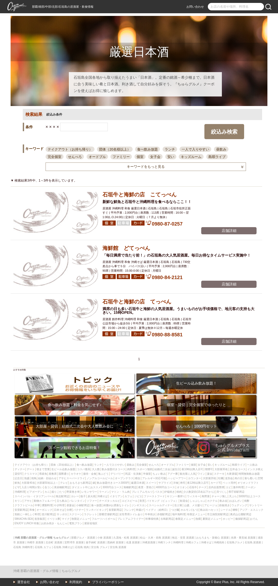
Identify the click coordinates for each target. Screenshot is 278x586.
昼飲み (221, 149)
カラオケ (76, 473)
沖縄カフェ (192, 542)
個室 (140, 157)
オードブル (97, 157)
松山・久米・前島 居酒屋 (155, 537)
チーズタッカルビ (109, 500)
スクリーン (75, 514)
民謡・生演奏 (133, 473)
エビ (228, 487)
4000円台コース (165, 487)
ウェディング (239, 505)
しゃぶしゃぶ (197, 500)
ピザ (17, 487)
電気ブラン (75, 523)
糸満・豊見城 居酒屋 (243, 537)
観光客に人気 (188, 473)
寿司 (182, 482)
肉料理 (131, 469)
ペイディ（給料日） (157, 509)
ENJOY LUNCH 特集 (27, 523)
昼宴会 (70, 505)
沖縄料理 (20, 491)
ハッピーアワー (177, 478)
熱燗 (198, 518)
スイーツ (151, 482)
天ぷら (233, 496)
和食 (32, 509)
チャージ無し (219, 496)
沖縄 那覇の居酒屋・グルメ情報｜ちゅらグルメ (47, 571)
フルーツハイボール (103, 518)
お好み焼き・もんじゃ (54, 523)
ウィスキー (193, 496)
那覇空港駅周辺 (108, 514)
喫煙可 (209, 469)
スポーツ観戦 (145, 469)
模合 (137, 478)
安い (170, 157)
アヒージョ (210, 505)
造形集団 (39, 518)
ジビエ (138, 496)
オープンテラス (124, 478)
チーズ (203, 487)
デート (31, 469)
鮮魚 (17, 482)
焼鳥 (34, 478)
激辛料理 (238, 487)
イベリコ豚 (53, 518)
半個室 (147, 473)
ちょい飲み (159, 473)
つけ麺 (175, 509)
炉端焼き (169, 491)
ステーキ (219, 473)
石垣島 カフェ (43, 547)
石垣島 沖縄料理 (23, 547)
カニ (47, 491)
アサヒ (28, 500)
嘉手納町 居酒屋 (95, 542)
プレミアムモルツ (142, 491)
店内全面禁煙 (216, 487)
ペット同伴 (229, 482)
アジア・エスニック (251, 509)
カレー (75, 496)
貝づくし (221, 491)
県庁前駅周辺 (236, 491)
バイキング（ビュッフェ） (162, 500)
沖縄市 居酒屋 (35, 542)
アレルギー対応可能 (154, 478)
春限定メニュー (184, 518)
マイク (66, 518)
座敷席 (53, 473)
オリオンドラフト (248, 482)
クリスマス (30, 473)
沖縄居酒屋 (148, 542)
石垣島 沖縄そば (63, 547)
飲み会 (223, 500)
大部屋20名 (209, 478)
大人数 (96, 469)
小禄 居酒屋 (104, 537)
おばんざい (235, 500)
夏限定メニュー (212, 518)
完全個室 (54, 157)
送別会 (229, 478)
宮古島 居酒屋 (118, 547)
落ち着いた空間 (253, 478)
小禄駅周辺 (82, 505)
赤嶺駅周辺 (163, 514)
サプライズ (165, 482)
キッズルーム (191, 157)
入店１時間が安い (32, 487)
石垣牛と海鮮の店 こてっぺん (139, 194)
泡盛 (26, 478)
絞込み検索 (224, 132)
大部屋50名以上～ (47, 482)
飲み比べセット (209, 509)
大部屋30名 (221, 469)
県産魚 (43, 473)
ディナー (20, 469)
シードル (225, 509)
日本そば (59, 509)
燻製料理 (47, 505)
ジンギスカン (139, 505)
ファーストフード (154, 496)
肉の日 (239, 478)
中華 (37, 505)
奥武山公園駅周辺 (240, 514)
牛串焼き (150, 514)
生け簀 (178, 505)
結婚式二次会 (162, 469)
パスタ (158, 491)
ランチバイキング (96, 509)
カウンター (194, 478)
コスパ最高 (83, 469)
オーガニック (44, 509)
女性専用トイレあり (131, 514)
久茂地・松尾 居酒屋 (125, 537)
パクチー (78, 509)
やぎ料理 (59, 505)
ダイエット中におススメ (86, 487)
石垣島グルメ (235, 542)
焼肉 (179, 491)
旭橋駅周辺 (130, 487)
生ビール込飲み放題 (63, 469)
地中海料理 (178, 514)
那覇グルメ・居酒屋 (83, 537)
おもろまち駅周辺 (80, 482)
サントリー (255, 505)
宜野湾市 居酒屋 (74, 542)
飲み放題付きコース (113, 469)
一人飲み (252, 464)
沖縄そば (102, 496)
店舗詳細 (229, 230)
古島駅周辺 (167, 518)
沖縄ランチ (164, 542)
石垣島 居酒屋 (253, 542)
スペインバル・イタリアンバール (34, 496)
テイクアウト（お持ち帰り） (70, 149)
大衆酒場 (231, 473)
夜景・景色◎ (146, 487)
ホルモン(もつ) (189, 509)
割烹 (142, 500)
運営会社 (23, 582)
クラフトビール (24, 505)
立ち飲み (62, 500)
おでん (254, 518)
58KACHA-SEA (24, 518)
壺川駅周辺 (48, 514)
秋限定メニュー (80, 518)
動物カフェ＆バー (44, 500)
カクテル (212, 500)
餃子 (83, 496)
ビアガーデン (35, 491)
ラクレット (90, 514)
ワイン (201, 473)
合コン (48, 487)
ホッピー (228, 518)
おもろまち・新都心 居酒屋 (212, 537)
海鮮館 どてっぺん (126, 248)
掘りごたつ (58, 491)
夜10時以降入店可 (192, 469)
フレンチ (129, 509)
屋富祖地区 (90, 523)
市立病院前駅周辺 (217, 514)
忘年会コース (238, 469)
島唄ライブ (217, 157)
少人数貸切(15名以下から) (198, 491)
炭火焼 (92, 496)
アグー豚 (172, 473)
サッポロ (62, 514)
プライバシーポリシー (108, 582)
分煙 (69, 509)
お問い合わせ (195, 6)
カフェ (128, 496)
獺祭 (235, 509)
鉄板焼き (224, 505)
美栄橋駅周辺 (62, 487)
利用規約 (75, 582)
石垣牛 (193, 487)
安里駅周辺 (21, 509)
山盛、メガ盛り (193, 505)
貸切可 (19, 473)
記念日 (19, 478)
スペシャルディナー (161, 505)
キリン (19, 500)
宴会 (209, 473)
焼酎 (246, 500)
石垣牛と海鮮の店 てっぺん (136, 302)
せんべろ (75, 157)
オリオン (182, 487)
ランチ (170, 149)
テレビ (64, 482)
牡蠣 (220, 478)
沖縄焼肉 (219, 542)
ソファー (92, 500)
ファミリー (121, 157)
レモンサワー (89, 491)
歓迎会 (184, 500)
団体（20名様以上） (114, 149)
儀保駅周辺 (241, 518)
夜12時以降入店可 (198, 482)
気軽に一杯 (21, 514)
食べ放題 (96, 505)
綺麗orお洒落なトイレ (116, 505)
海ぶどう (103, 473)
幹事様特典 (152, 518)
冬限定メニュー (196, 514)
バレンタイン (77, 500)
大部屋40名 (28, 482)
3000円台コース (112, 487)
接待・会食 (89, 473)
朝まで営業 (43, 469)
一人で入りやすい (195, 149)
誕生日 (176, 469)
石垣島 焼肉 (82, 547)
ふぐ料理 (34, 514)
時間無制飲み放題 (249, 473)
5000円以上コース (250, 496)
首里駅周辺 (115, 509)
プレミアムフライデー (130, 518)
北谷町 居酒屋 (54, 542)
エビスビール (130, 500)
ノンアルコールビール (100, 478)
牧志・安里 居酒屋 (183, 537)
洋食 (175, 482)
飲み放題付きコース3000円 (113, 482)
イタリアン (116, 496)
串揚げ (140, 509)
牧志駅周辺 (62, 496)
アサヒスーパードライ (72, 478)
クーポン (250, 487)
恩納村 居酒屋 (115, 542)
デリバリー (117, 473)
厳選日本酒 (137, 482)
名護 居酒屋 (133, 542)
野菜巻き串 (73, 491)
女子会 (155, 157)
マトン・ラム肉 (120, 491)
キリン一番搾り (176, 496)
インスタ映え (255, 469)
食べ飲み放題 (147, 149)
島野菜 (206, 496)
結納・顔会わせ (47, 478)
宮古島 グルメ (99, 547)
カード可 (215, 482)
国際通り (64, 473)
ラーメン (104, 491)
